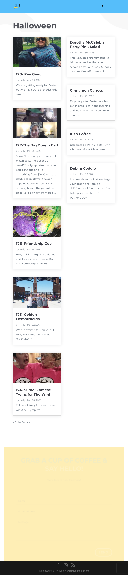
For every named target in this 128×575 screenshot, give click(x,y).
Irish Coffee (80, 134)
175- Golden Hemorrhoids (28, 316)
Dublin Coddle (83, 168)
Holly (22, 80)
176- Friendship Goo (34, 243)
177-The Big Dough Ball (37, 145)
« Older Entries (21, 422)
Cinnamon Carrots (86, 90)
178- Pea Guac (28, 74)
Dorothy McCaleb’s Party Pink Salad (87, 44)
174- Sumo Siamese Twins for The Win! (33, 392)
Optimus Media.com (78, 570)
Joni (75, 52)
